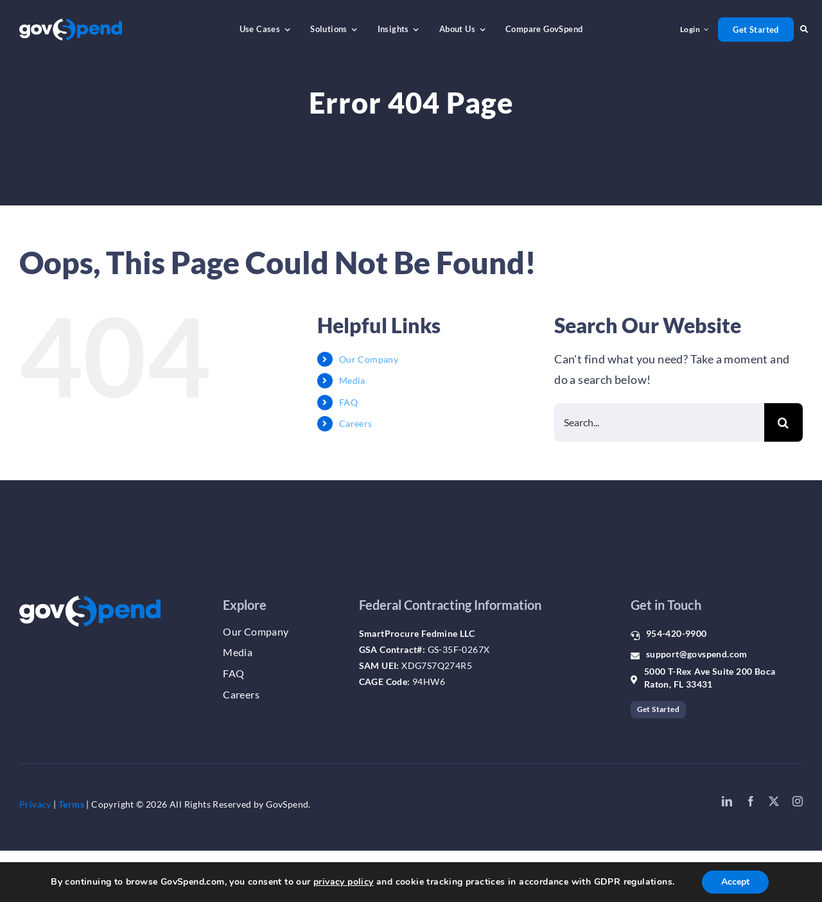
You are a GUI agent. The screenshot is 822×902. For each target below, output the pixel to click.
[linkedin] (727, 801)
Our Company (368, 359)
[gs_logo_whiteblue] (70, 24)
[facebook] (751, 801)
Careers (355, 423)
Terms (71, 804)
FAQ (348, 402)
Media (352, 380)
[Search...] (659, 422)
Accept (735, 882)
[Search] (783, 422)
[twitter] (774, 801)
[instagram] (797, 801)
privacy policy (343, 882)
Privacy (35, 804)
